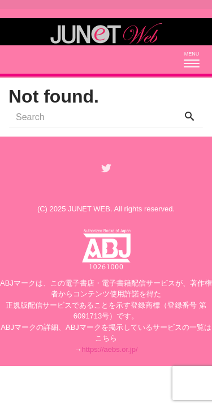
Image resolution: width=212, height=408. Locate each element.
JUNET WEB (89, 209)
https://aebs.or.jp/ (109, 349)
